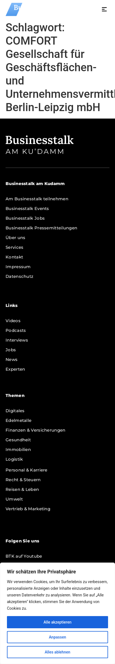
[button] (104, 10)
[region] (57, 613)
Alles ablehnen (57, 652)
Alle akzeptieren (57, 622)
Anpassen (57, 637)
